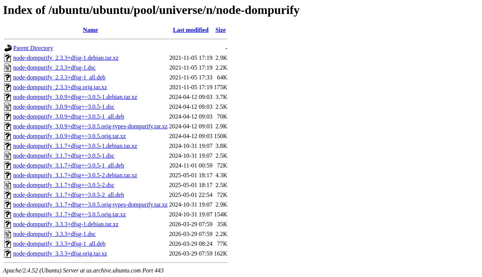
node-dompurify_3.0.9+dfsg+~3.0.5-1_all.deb (68, 116)
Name (90, 30)
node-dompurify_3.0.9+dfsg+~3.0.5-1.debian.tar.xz (75, 97)
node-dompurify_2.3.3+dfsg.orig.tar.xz (60, 87)
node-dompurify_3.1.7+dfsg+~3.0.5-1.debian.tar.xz (75, 146)
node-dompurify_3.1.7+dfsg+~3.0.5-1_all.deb (68, 165)
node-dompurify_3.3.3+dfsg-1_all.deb (59, 243)
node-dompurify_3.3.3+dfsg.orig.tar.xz (60, 253)
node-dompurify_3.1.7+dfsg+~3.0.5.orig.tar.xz (69, 214)
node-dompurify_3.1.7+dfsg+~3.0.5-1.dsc (63, 155)
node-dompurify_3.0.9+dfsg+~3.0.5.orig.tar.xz (69, 136)
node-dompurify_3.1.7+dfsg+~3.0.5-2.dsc (63, 185)
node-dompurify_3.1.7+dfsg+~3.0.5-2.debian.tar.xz (75, 175)
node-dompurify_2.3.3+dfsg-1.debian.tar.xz (66, 58)
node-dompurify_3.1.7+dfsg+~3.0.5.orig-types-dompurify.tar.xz (90, 204)
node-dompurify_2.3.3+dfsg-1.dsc (54, 67)
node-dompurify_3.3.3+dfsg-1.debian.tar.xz (66, 224)
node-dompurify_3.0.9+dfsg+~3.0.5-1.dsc (63, 106)
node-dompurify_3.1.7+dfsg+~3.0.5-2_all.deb (68, 195)
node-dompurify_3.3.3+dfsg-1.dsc (54, 234)
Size (220, 30)
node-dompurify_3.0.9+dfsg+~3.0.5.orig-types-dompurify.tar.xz (90, 126)
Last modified (191, 30)
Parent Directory (33, 48)
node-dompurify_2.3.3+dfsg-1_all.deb (59, 77)
